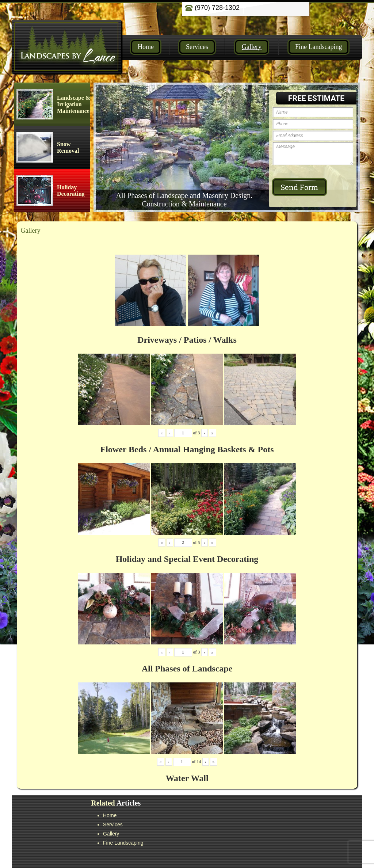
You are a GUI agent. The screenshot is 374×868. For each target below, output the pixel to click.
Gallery (252, 46)
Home (146, 46)
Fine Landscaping (318, 46)
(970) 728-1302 (212, 7)
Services (197, 46)
